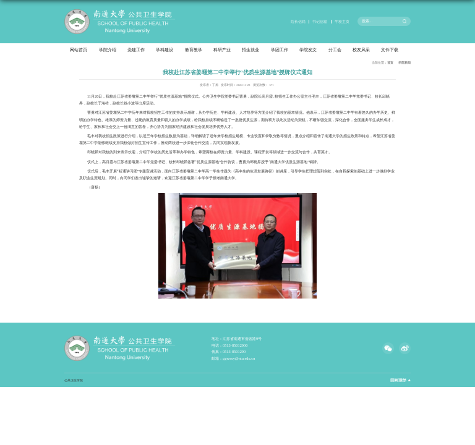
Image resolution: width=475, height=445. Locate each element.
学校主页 (342, 21)
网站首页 (78, 50)
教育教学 (193, 50)
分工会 (334, 50)
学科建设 (164, 50)
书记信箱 (319, 21)
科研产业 (222, 50)
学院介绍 (107, 50)
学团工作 (279, 50)
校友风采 (361, 50)
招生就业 (250, 50)
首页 (390, 62)
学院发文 (308, 50)
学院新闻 (404, 62)
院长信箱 (298, 21)
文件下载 (389, 50)
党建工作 (136, 50)
